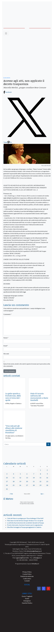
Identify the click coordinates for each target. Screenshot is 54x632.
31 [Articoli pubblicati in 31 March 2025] (7, 489)
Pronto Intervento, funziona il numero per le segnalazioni (25, 525)
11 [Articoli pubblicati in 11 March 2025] (13, 478)
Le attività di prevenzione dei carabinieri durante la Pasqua (25, 523)
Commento (7, 314)
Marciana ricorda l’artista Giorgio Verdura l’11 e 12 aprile (25, 520)
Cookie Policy (27, 574)
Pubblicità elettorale (27, 576)
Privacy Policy (27, 572)
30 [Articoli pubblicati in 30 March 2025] (47, 485)
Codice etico (27, 578)
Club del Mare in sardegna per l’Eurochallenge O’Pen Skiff (25, 518)
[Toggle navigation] (6, 33)
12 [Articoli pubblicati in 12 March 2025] (20, 478)
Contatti (27, 581)
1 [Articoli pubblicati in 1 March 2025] (40, 470)
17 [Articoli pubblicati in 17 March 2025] (7, 481)
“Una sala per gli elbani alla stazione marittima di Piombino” (13, 429)
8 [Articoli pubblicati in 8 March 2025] (40, 474)
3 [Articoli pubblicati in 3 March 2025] (6, 474)
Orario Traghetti (27, 596)
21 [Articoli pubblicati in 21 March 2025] (34, 481)
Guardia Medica (27, 603)
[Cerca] (24, 444)
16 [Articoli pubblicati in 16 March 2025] (47, 478)
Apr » (42, 494)
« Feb (11, 494)
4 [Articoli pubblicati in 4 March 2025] (13, 474)
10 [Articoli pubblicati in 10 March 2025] (7, 478)
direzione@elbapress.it (34, 551)
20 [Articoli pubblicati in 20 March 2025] (27, 481)
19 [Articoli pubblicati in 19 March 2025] (20, 481)
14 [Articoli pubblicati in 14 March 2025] (34, 478)
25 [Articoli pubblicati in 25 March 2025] (13, 485)
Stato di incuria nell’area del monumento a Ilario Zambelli (39, 396)
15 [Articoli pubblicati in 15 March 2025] (40, 478)
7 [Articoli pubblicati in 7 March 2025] (33, 474)
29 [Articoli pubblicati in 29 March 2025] (40, 485)
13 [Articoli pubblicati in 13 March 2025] (27, 478)
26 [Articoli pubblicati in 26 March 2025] (20, 485)
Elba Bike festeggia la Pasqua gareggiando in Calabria (24, 527)
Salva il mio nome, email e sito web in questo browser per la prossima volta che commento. (26, 365)
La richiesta (6, 78)
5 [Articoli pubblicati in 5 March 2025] (20, 474)
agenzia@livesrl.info (22, 558)
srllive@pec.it (37, 558)
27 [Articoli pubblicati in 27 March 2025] (27, 485)
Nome (5, 338)
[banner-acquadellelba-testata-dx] (27, 18)
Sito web (6, 354)
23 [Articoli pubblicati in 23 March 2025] (47, 481)
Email (5, 346)
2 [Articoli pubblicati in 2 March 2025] (47, 470)
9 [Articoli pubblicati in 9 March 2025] (47, 474)
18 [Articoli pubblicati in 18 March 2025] (13, 481)
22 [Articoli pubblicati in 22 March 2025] (40, 481)
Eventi (27, 598)
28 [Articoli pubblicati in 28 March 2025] (34, 485)
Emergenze (27, 601)
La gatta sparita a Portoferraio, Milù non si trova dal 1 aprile (13, 396)
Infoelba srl (35, 564)
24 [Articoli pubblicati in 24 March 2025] (7, 485)
